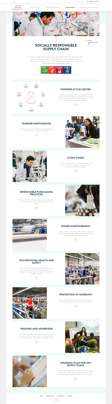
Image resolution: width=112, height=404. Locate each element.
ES (14, 1)
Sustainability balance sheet (89, 7)
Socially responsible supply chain (93, 43)
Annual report (94, 2)
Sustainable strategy (52, 7)
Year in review (35, 7)
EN (13, 1)
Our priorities (70, 7)
